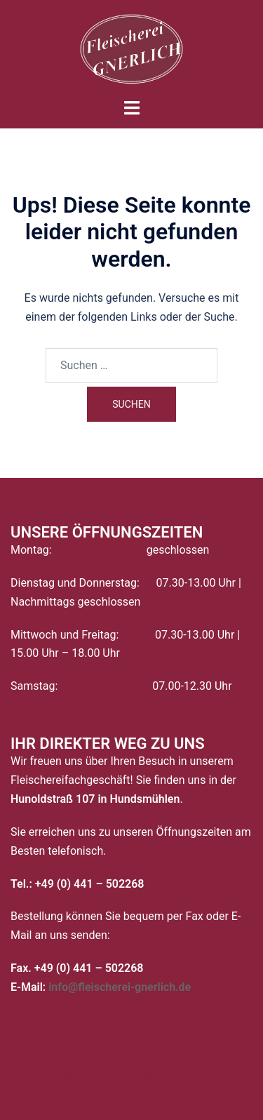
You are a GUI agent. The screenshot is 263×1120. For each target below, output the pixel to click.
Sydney (184, 1095)
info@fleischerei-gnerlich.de (119, 987)
